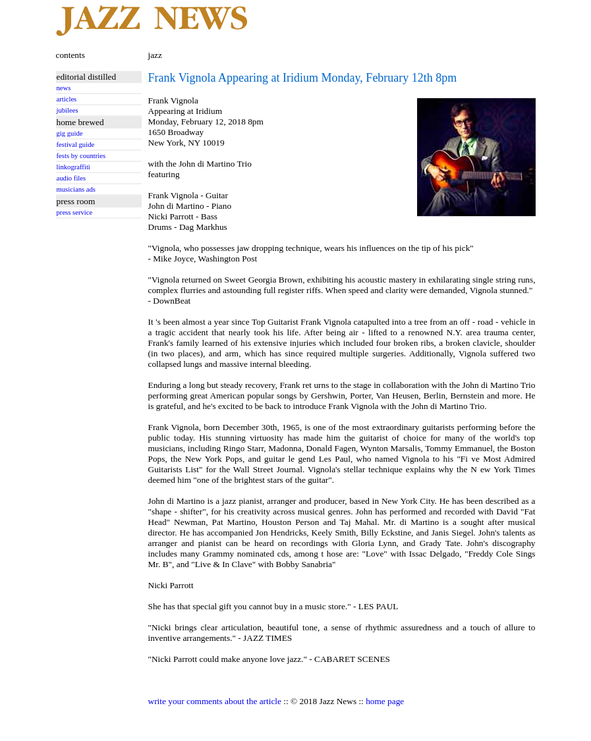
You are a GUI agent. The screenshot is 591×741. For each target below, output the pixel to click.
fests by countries (81, 155)
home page (385, 701)
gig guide (70, 133)
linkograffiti (73, 167)
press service (75, 212)
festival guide (76, 144)
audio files (71, 178)
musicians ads (76, 189)
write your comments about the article (214, 701)
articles (67, 99)
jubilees (67, 110)
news (64, 88)
